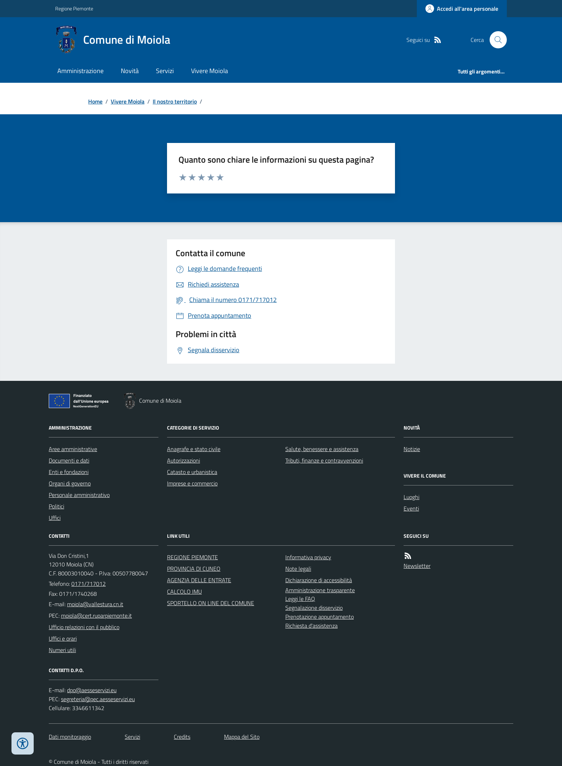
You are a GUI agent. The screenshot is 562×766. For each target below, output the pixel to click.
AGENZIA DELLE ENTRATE (199, 580)
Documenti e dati (69, 460)
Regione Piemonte (74, 8)
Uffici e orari (63, 638)
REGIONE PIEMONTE (192, 557)
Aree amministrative (73, 449)
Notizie (412, 449)
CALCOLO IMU (184, 591)
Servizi (165, 71)
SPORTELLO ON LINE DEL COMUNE (210, 603)
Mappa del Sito (241, 736)
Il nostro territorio (175, 101)
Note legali (298, 568)
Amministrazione (80, 71)
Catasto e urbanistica (192, 472)
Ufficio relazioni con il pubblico (84, 627)
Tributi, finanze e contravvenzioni (324, 460)
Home (95, 101)
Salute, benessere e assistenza (321, 449)
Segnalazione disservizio (314, 607)
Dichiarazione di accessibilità (318, 580)
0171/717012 (88, 583)
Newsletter (417, 565)
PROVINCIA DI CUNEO (193, 568)
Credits (182, 736)
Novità (130, 71)
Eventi (411, 508)
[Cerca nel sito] (495, 39)
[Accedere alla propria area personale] (462, 8)
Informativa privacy (308, 557)
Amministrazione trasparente (320, 590)
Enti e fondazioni (69, 472)
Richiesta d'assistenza (311, 625)
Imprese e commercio (192, 483)
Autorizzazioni (183, 460)
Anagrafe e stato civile (193, 449)
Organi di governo (70, 483)
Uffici (55, 517)
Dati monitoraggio (70, 736)
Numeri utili (62, 650)
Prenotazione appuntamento (319, 616)
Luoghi (411, 497)
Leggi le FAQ (300, 598)
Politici (56, 506)
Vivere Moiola (209, 71)
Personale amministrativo (79, 494)
